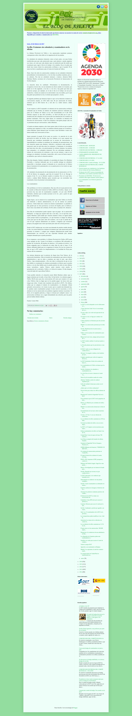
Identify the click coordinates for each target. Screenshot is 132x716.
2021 (80, 263)
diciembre (83, 276)
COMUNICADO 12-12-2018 (86, 160)
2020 (80, 266)
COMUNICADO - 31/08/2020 (87, 148)
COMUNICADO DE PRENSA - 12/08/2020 (90, 150)
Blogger (75, 707)
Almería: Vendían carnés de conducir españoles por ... (90, 380)
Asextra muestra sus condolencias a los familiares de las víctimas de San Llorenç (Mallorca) (92, 169)
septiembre (84, 284)
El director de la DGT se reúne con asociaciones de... (90, 496)
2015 (80, 564)
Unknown (36, 305)
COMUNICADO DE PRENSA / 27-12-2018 (90, 158)
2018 (80, 271)
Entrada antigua (67, 318)
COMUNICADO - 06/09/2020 (87, 145)
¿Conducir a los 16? (84, 606)
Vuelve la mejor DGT (86, 544)
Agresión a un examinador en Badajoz (90, 547)
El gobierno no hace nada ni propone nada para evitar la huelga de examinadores (91, 679)
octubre (83, 281)
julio (82, 289)
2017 (80, 274)
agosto (83, 286)
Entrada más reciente (32, 318)
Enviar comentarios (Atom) (41, 321)
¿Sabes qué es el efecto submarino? (90, 388)
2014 (80, 566)
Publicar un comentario (35, 314)
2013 (80, 569)
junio (82, 292)
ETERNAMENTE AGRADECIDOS (88, 152)
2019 (80, 269)
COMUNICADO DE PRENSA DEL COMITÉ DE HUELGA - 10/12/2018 (91, 670)
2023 (80, 258)
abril (82, 297)
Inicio (50, 318)
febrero (83, 302)
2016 (80, 561)
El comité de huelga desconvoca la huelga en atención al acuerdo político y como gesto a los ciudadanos (95, 617)
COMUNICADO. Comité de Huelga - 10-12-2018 (92, 162)
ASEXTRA (55, 34)
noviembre (84, 279)
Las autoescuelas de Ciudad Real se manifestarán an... (90, 554)
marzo (82, 299)
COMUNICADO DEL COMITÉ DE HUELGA (91, 638)
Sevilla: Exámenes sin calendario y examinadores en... (90, 370)
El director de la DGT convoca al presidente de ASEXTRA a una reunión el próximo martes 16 (91, 173)
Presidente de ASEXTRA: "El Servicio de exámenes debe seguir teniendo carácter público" (91, 176)
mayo (82, 294)
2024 (80, 256)
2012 (80, 572)
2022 (80, 261)
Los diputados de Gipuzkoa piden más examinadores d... (90, 537)
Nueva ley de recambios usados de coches (91, 377)
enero (82, 558)
